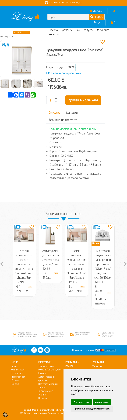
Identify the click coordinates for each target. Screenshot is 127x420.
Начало (53, 30)
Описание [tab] (54, 112)
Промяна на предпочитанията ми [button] (92, 408)
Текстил (42, 394)
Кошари (42, 373)
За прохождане (45, 390)
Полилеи (42, 398)
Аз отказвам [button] (102, 402)
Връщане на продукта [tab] (63, 120)
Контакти (54, 34)
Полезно (15, 380)
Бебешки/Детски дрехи (49, 369)
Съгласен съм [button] (81, 402)
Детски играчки (46, 366)
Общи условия (18, 369)
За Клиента (102, 30)
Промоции (66, 30)
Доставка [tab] (72, 113)
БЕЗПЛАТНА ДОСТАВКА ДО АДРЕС (63, 2)
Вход (97, 22)
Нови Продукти (84, 30)
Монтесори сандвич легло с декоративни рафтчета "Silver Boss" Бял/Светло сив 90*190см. (103, 264)
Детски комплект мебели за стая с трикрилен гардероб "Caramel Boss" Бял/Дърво (76, 264)
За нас (14, 366)
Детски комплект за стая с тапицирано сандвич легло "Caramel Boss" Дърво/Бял (24, 264)
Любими (97, 11)
